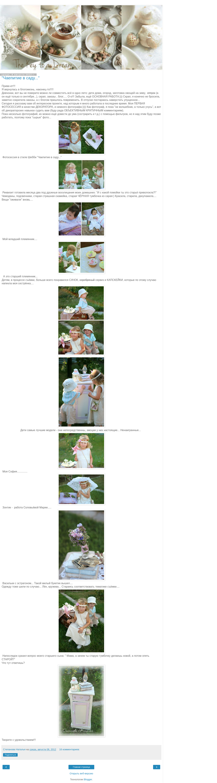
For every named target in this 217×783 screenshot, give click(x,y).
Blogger (88, 779)
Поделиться (10, 755)
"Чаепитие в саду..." (21, 78)
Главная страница (81, 767)
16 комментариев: (69, 749)
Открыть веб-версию (81, 773)
